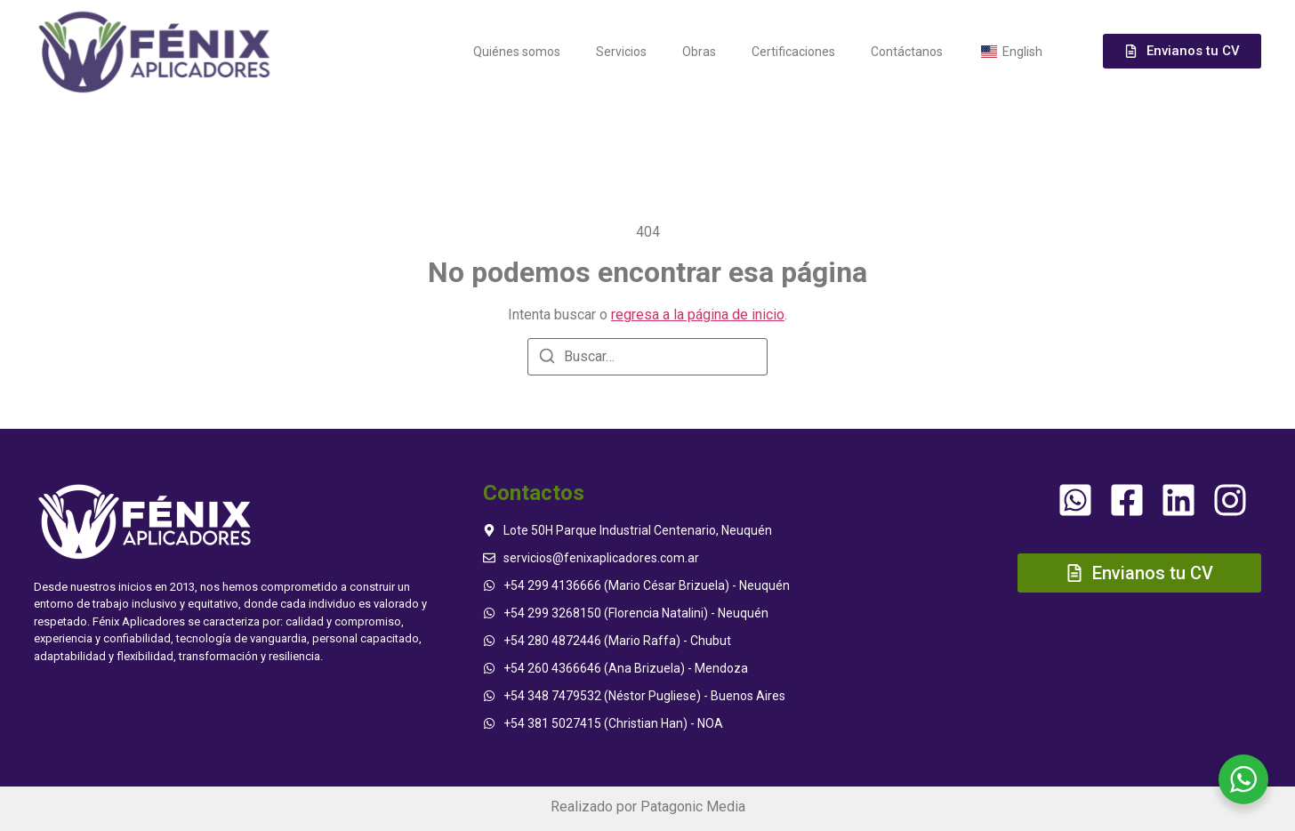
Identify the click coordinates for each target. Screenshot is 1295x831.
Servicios (621, 51)
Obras (699, 51)
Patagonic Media (692, 806)
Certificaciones (793, 51)
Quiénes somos (516, 51)
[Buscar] (547, 359)
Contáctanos (907, 51)
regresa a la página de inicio (697, 314)
